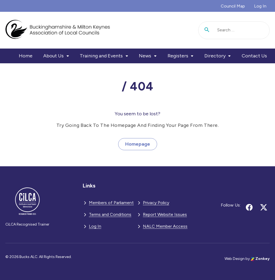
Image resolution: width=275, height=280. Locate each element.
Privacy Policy (156, 202)
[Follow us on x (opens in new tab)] (264, 207)
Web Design (235, 258)
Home (25, 56)
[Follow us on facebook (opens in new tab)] (249, 207)
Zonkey (260, 258)
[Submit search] (207, 30)
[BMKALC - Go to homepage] (57, 30)
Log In (260, 6)
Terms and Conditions (110, 214)
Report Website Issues (165, 214)
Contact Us (254, 56)
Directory (215, 56)
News (145, 56)
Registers (178, 56)
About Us (53, 56)
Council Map (233, 6)
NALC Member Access (165, 226)
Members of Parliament (111, 202)
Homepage (137, 144)
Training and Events (101, 56)
